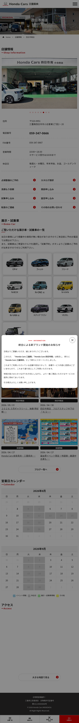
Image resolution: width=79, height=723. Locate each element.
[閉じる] (72, 340)
